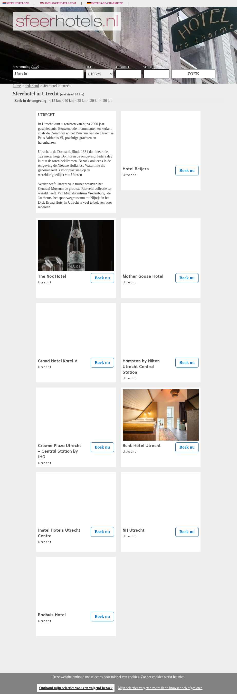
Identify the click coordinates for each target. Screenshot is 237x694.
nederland (32, 86)
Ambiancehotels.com (58, 3)
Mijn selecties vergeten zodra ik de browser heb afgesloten (160, 688)
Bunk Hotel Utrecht (142, 447)
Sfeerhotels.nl (16, 3)
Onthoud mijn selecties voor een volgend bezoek (75, 688)
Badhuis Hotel (52, 617)
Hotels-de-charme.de (105, 3)
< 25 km (80, 101)
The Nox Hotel (52, 278)
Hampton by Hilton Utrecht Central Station (141, 369)
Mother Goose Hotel (143, 278)
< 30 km (93, 101)
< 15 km (55, 101)
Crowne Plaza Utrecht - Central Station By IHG (59, 453)
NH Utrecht (134, 532)
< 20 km (68, 101)
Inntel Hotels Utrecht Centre (59, 535)
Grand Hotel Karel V (58, 363)
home (17, 86)
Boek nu (187, 170)
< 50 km (106, 101)
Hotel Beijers (136, 171)
